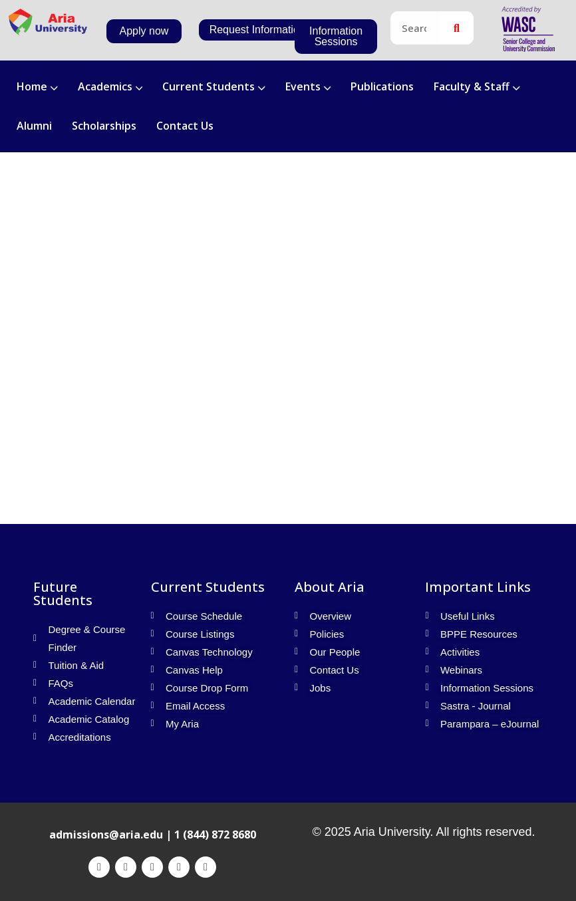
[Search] (457, 28)
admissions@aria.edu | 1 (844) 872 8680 (152, 834)
